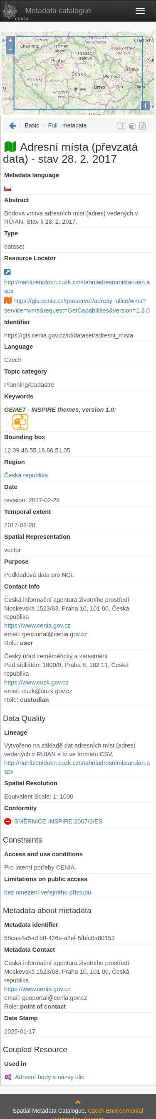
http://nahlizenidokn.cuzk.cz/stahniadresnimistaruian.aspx (77, 281)
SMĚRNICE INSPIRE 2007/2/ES (58, 821)
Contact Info (22, 586)
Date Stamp (21, 1018)
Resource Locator (30, 258)
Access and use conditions (43, 854)
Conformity (20, 808)
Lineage (15, 732)
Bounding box (24, 437)
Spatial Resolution (30, 783)
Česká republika (26, 475)
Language (18, 346)
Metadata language (31, 175)
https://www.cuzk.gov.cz (36, 682)
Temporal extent (27, 511)
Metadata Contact (29, 949)
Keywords (18, 396)
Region (14, 462)
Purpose (16, 561)
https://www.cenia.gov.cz (37, 625)
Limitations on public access (45, 879)
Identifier (17, 322)
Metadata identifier (31, 924)
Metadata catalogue (46, 11)
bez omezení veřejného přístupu (47, 892)
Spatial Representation (37, 536)
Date (10, 487)
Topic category (25, 371)
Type (11, 233)
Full (53, 125)
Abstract (16, 200)
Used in (15, 1063)
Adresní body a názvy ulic (49, 1077)
